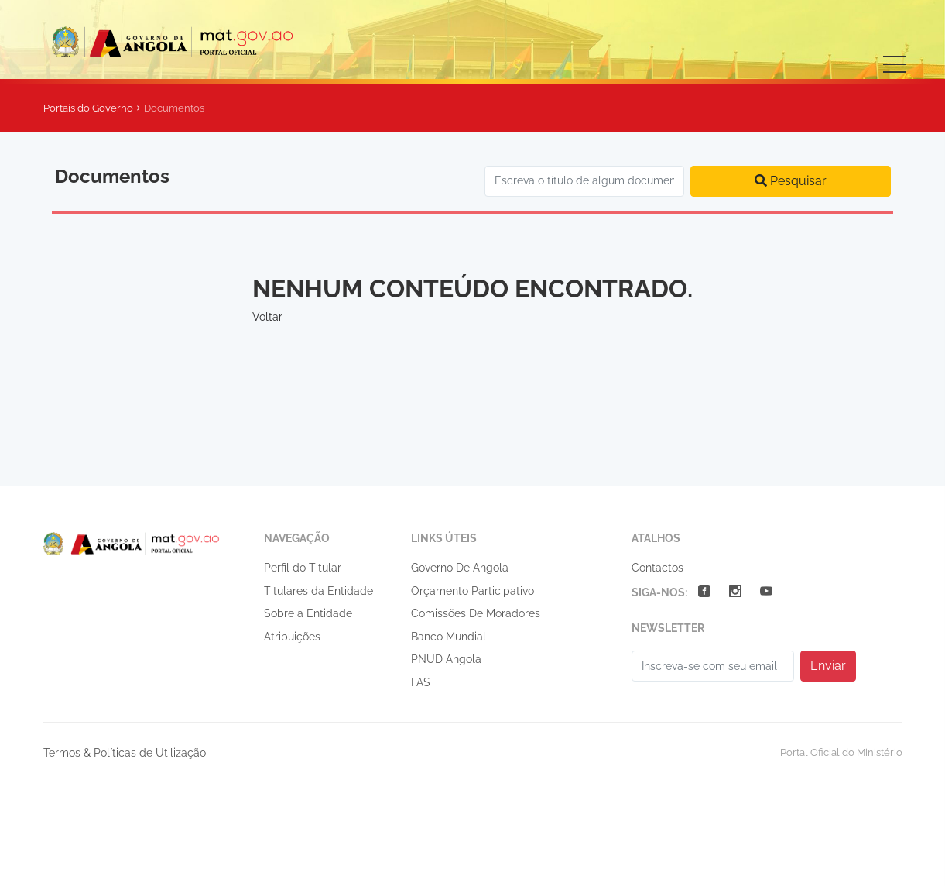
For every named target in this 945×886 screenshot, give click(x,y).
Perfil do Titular (302, 567)
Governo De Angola (459, 567)
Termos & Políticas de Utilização (124, 753)
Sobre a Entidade (308, 613)
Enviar (828, 665)
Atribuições (292, 636)
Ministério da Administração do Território (187, 41)
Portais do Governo (88, 108)
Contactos (657, 567)
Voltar (267, 317)
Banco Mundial (448, 636)
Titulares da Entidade (318, 591)
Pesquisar (791, 180)
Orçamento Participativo (472, 591)
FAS (420, 682)
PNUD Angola (446, 659)
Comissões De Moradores (475, 613)
